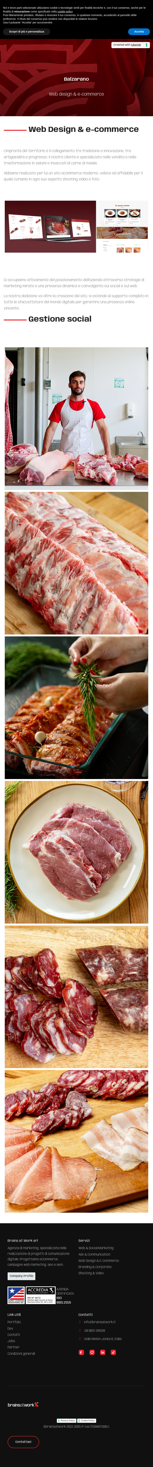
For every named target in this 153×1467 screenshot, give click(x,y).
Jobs (11, 1341)
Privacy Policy (68, 1420)
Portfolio (14, 1322)
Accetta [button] (139, 31)
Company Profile (21, 1276)
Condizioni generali (21, 1354)
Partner (14, 1347)
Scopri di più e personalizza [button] (26, 31)
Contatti (14, 1335)
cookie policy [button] (64, 11)
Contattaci (23, 1442)
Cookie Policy (88, 1420)
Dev (10, 1328)
